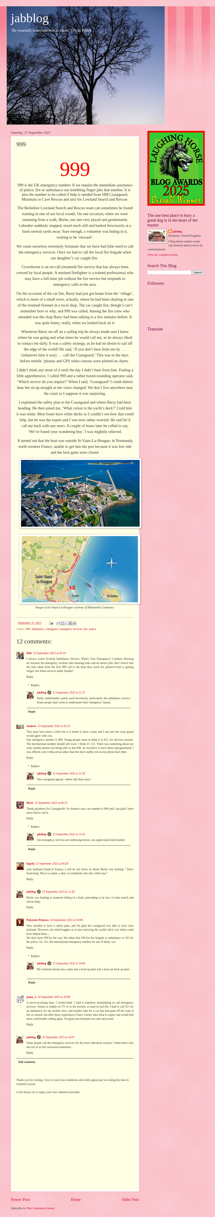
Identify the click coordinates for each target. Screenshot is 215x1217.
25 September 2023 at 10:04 (68, 963)
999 (28, 629)
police (92, 629)
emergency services (70, 629)
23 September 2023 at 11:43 (68, 834)
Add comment (26, 1062)
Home (76, 1199)
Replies (35, 685)
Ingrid (30, 863)
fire (86, 629)
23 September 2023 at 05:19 (49, 653)
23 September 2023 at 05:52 (54, 726)
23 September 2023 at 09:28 (52, 863)
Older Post (130, 1199)
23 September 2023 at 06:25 (51, 802)
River (29, 802)
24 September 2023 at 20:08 (54, 997)
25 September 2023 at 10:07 (58, 1037)
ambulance (37, 629)
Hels (29, 653)
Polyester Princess (37, 920)
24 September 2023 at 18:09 (66, 920)
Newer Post (20, 1199)
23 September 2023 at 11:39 (68, 773)
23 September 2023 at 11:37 (68, 692)
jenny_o (31, 997)
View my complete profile (162, 254)
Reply (29, 676)
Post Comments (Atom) (40, 1208)
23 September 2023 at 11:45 (58, 891)
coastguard (51, 629)
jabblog (30, 18)
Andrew (31, 726)
